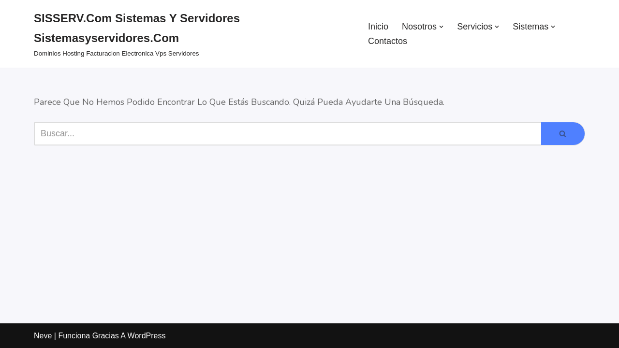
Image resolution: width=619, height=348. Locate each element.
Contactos (387, 41)
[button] (441, 27)
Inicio (378, 26)
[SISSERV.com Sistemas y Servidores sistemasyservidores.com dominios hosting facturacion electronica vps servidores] (193, 34)
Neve (43, 336)
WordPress (147, 336)
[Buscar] (287, 133)
